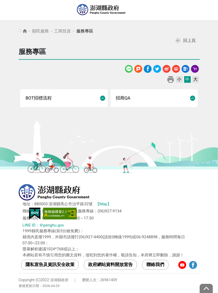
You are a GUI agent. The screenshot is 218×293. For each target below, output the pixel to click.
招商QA (123, 98)
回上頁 (185, 40)
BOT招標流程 (38, 98)
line (129, 67)
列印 (170, 79)
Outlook (185, 67)
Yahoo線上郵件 (195, 67)
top (206, 288)
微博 (167, 67)
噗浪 (138, 67)
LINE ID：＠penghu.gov (43, 225)
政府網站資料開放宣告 (110, 264)
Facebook (148, 67)
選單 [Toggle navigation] (209, 10)
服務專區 (84, 31)
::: (20, 30)
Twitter (157, 67)
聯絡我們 (155, 264)
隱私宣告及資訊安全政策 (50, 264)
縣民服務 (40, 31)
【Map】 (103, 204)
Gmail (176, 67)
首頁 (25, 31)
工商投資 (62, 31)
